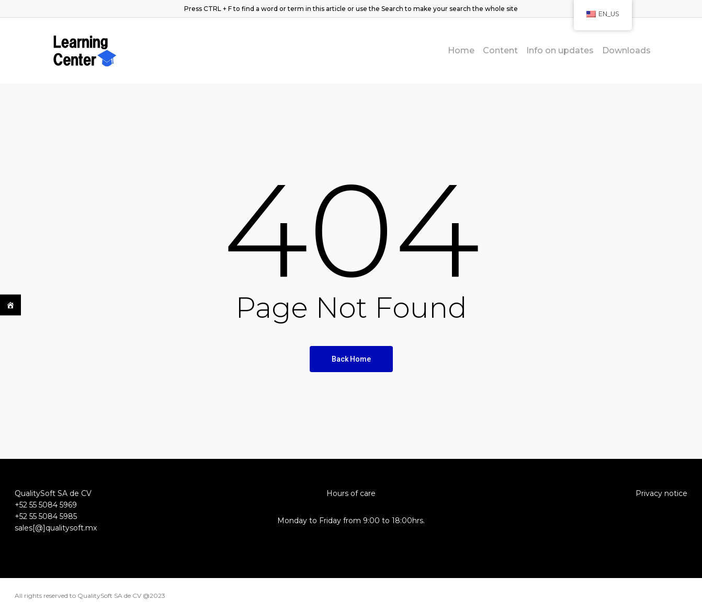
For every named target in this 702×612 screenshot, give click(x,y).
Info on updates (560, 51)
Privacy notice (661, 493)
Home (461, 51)
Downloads (626, 51)
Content (500, 51)
